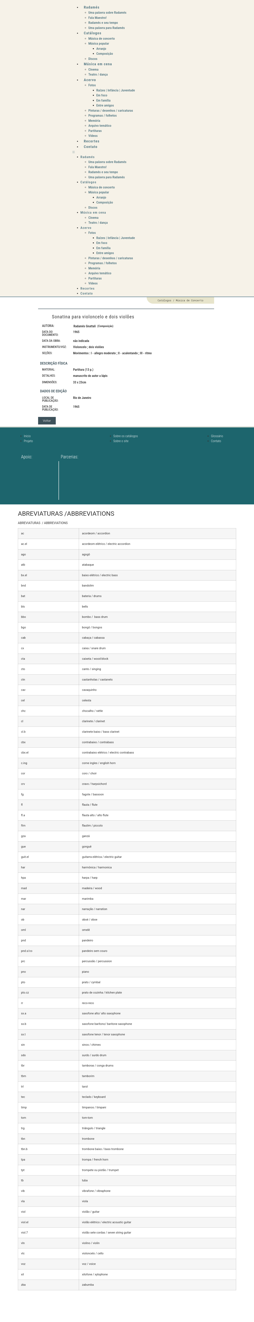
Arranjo (101, 49)
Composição (104, 54)
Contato (90, 146)
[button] (149, 152)
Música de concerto (101, 38)
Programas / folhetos (102, 115)
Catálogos (92, 33)
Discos (92, 59)
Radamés (91, 7)
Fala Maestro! (97, 18)
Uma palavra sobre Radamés (107, 12)
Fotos (92, 85)
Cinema (93, 69)
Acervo (90, 80)
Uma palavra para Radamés (106, 28)
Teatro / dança (98, 74)
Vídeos (93, 136)
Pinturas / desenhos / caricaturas (110, 110)
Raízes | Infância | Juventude (115, 90)
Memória (94, 121)
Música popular (98, 43)
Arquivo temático (99, 126)
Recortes (91, 141)
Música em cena (98, 64)
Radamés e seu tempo (103, 23)
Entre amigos (105, 105)
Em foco (101, 95)
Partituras (95, 131)
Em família (103, 100)
